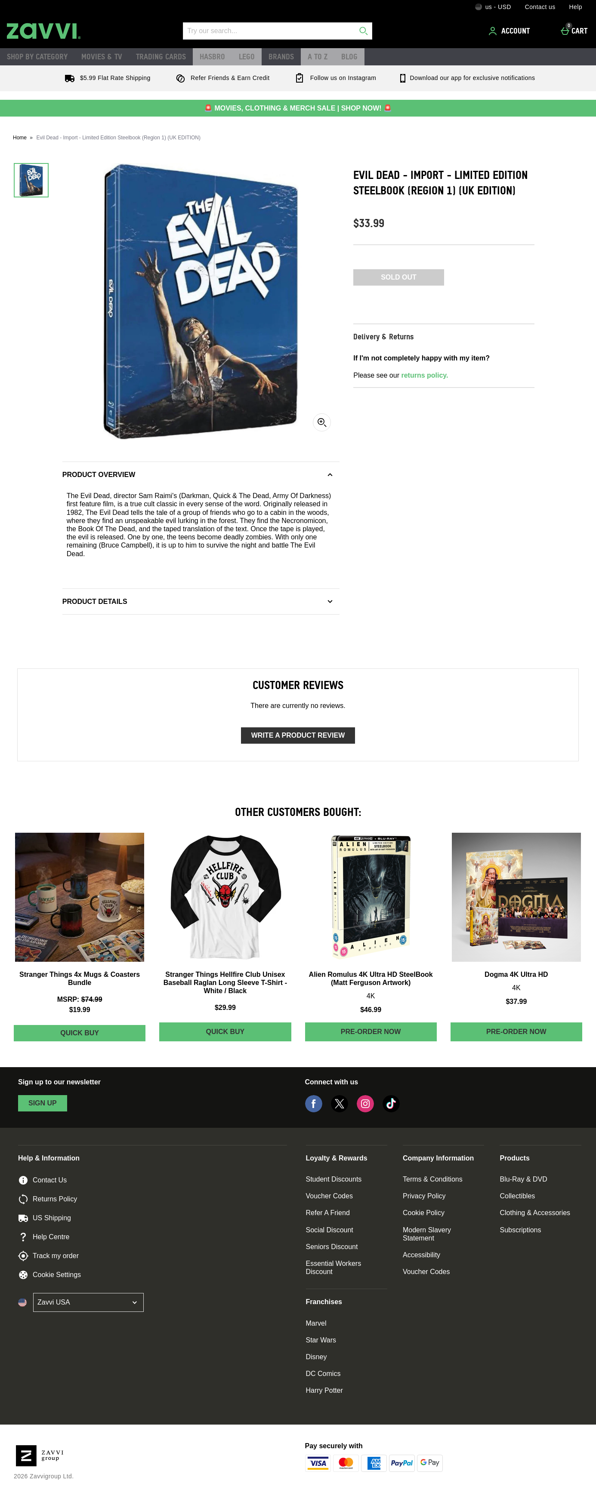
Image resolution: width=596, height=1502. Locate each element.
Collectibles (517, 1196)
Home (20, 138)
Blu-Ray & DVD (523, 1179)
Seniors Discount (332, 1246)
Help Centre (43, 1237)
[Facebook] (313, 1110)
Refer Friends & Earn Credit (221, 77)
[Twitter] (339, 1110)
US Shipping (44, 1218)
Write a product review (298, 735)
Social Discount (329, 1230)
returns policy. (424, 375)
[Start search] (363, 31)
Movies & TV (101, 56)
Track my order (48, 1256)
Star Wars (321, 1340)
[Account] (510, 31)
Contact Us (42, 1180)
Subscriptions (520, 1230)
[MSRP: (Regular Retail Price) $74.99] (79, 999)
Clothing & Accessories (535, 1212)
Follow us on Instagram (333, 77)
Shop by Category (37, 56)
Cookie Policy (424, 1212)
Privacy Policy (424, 1196)
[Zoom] (322, 422)
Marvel (316, 1323)
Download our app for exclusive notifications (466, 77)
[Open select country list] (88, 1302)
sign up (42, 1103)
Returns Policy (47, 1199)
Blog (349, 56)
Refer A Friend (328, 1212)
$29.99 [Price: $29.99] (225, 1007)
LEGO (247, 56)
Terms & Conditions (433, 1179)
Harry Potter (324, 1390)
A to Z (317, 56)
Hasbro (212, 56)
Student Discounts (334, 1179)
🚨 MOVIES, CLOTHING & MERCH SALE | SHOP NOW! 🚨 (298, 108)
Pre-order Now (371, 1031)
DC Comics (323, 1373)
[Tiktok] (391, 1110)
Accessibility (421, 1255)
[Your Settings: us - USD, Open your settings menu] (493, 7)
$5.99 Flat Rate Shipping (106, 77)
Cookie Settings (49, 1275)
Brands (281, 56)
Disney (316, 1356)
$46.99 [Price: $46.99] (370, 1009)
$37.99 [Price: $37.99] (516, 1001)
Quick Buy (98, 1035)
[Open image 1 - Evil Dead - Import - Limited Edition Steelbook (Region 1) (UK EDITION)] (31, 180)
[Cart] (576, 31)
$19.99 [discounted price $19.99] (79, 1009)
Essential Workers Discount (333, 1267)
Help (575, 6)
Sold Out (399, 277)
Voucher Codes (329, 1196)
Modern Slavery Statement (427, 1234)
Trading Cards (161, 56)
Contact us (540, 6)
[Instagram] (365, 1110)
